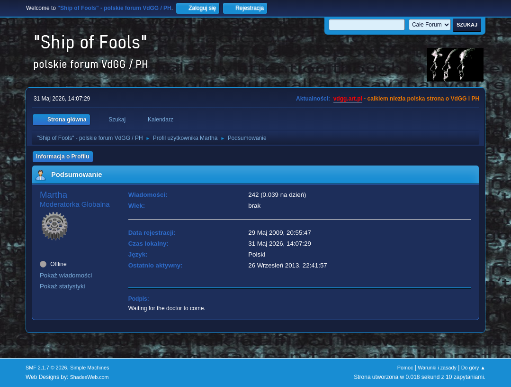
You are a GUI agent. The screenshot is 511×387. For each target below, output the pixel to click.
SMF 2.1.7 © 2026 (46, 367)
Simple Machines (89, 367)
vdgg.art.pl (347, 98)
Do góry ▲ (473, 367)
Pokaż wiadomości (66, 275)
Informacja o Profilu (63, 156)
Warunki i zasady (437, 367)
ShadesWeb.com (89, 377)
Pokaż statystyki (62, 286)
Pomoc (405, 367)
